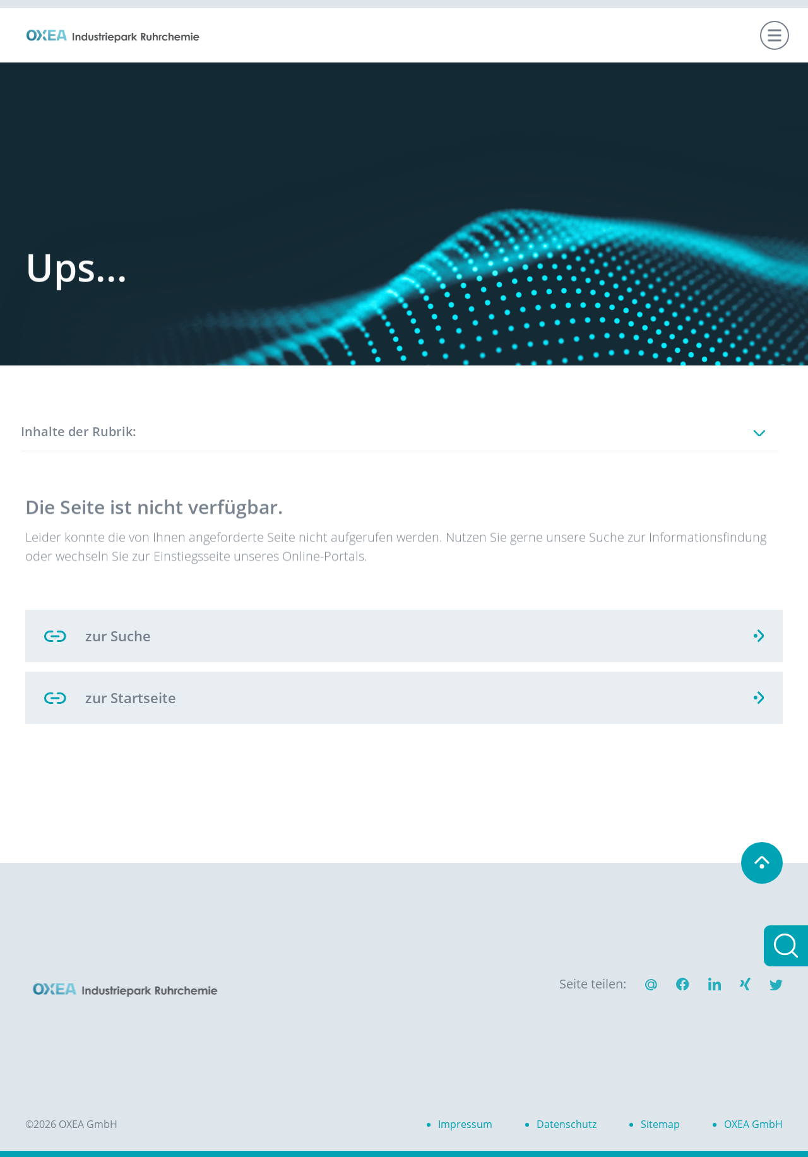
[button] (682, 985)
